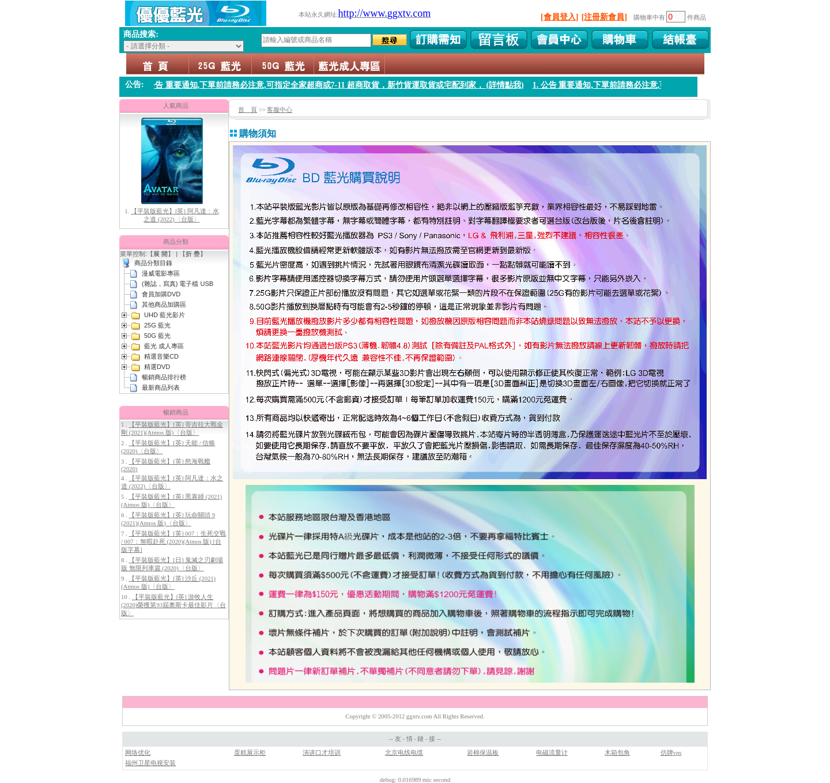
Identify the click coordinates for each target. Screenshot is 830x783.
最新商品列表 (161, 387)
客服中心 (279, 110)
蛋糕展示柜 (250, 753)
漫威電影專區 (161, 273)
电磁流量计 (552, 753)
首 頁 (247, 110)
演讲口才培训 (322, 753)
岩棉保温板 (483, 753)
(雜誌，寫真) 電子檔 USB (177, 283)
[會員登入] (559, 17)
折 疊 (193, 253)
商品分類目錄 (153, 262)
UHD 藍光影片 (164, 314)
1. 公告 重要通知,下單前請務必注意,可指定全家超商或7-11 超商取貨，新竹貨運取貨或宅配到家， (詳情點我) (339, 85)
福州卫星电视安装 (150, 763)
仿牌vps (671, 753)
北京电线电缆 (404, 753)
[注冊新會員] (604, 17)
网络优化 (137, 753)
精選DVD (157, 366)
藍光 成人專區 (349, 63)
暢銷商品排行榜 (164, 377)
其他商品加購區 (164, 304)
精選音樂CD (161, 356)
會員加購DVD (161, 294)
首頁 (157, 63)
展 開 (160, 253)
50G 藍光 (282, 63)
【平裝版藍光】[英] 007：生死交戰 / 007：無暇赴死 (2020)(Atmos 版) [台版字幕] (173, 541)
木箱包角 (617, 753)
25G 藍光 (220, 63)
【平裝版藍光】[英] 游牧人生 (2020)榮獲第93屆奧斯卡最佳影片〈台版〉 (173, 605)
